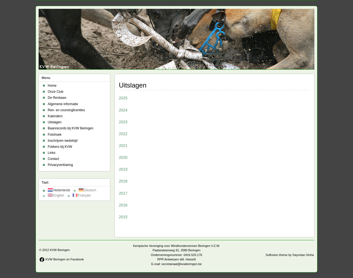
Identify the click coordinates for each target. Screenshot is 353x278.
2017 (123, 193)
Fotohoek (54, 135)
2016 (123, 205)
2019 (123, 169)
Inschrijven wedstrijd (62, 141)
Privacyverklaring (60, 165)
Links (51, 153)
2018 (123, 181)
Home (52, 86)
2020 (123, 157)
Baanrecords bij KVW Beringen (70, 128)
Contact (53, 159)
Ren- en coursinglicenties (66, 110)
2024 (123, 110)
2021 (123, 145)
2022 (123, 134)
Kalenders (55, 116)
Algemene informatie (63, 104)
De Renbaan (57, 98)
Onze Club (55, 92)
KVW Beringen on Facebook (61, 259)
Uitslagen (54, 122)
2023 (123, 122)
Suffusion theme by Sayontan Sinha (290, 255)
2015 (123, 217)
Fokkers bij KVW (60, 147)
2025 (123, 98)
